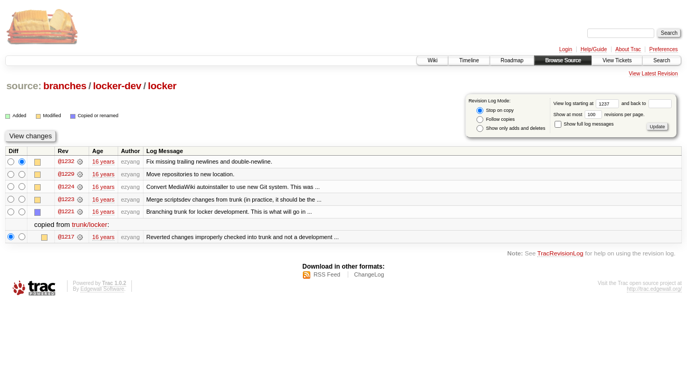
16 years (103, 161)
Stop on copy (494, 110)
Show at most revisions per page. (599, 114)
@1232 (66, 161)
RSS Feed (326, 275)
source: (23, 85)
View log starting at (588, 103)
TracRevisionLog (560, 253)
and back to (647, 103)
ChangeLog (369, 275)
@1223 (66, 199)
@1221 (66, 212)
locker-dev (117, 85)
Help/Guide (593, 49)
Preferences (664, 49)
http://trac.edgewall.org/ (654, 289)
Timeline (469, 60)
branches (65, 85)
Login (565, 49)
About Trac (628, 49)
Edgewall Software (102, 289)
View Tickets (617, 60)
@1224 (66, 187)
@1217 (66, 237)
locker (162, 85)
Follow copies (495, 119)
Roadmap (512, 60)
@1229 (66, 174)
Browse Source (563, 60)
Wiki (432, 60)
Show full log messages (584, 124)
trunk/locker (89, 225)
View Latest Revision (653, 74)
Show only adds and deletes (510, 128)
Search (661, 60)
